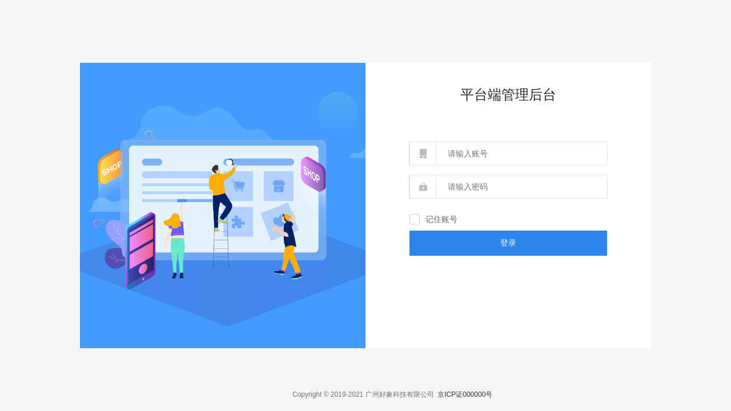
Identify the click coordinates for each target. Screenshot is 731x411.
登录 (508, 242)
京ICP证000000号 (464, 394)
